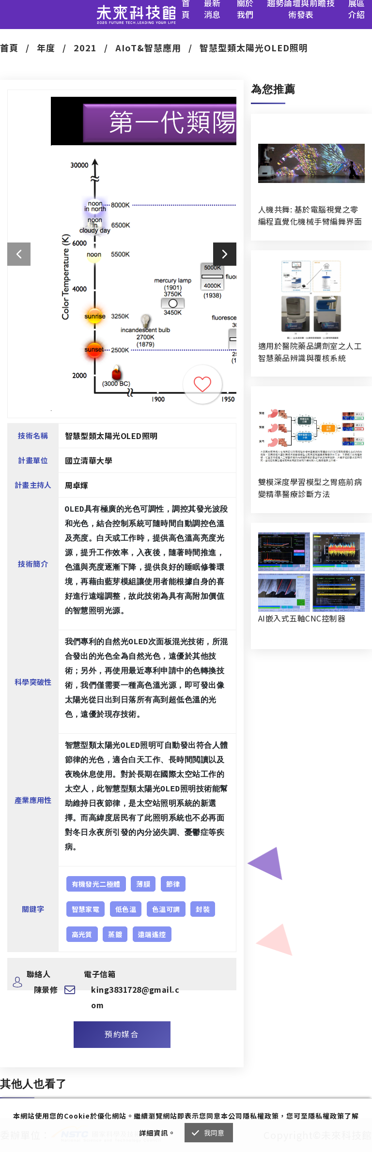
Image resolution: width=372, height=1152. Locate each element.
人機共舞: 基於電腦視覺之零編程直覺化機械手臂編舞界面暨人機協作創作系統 (310, 215)
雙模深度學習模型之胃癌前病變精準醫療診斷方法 (310, 488)
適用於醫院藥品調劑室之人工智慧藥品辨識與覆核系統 (310, 352)
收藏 (202, 384)
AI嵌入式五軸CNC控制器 (301, 618)
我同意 (214, 1132)
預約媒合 (122, 1034)
